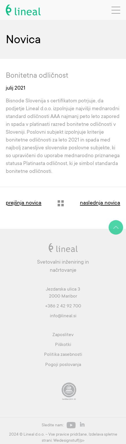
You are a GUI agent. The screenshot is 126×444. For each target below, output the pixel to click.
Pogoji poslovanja (63, 364)
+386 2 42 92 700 (63, 306)
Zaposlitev (63, 334)
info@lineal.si (63, 315)
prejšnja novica (23, 203)
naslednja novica (100, 203)
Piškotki (63, 344)
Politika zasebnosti (63, 354)
